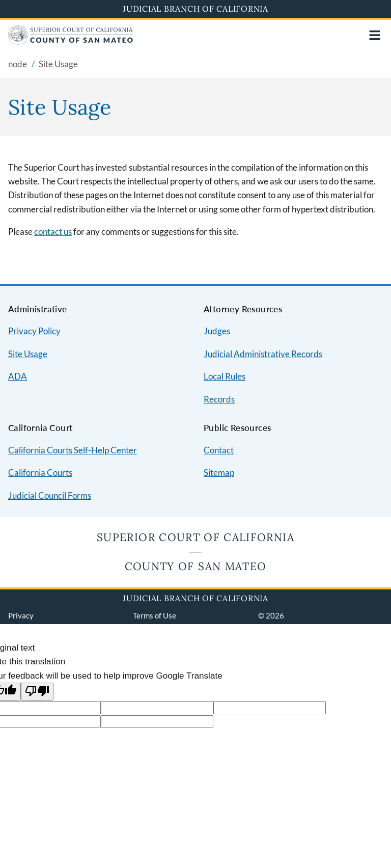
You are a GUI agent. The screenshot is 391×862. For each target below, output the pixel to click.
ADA (17, 376)
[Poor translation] (37, 692)
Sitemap (219, 472)
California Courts (40, 472)
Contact (219, 450)
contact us (53, 231)
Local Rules (224, 376)
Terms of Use (154, 615)
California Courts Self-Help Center (72, 450)
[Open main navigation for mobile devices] (374, 35)
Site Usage (27, 353)
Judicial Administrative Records (263, 353)
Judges (217, 331)
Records (219, 399)
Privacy (21, 615)
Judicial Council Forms (49, 495)
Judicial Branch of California (195, 9)
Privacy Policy (34, 331)
